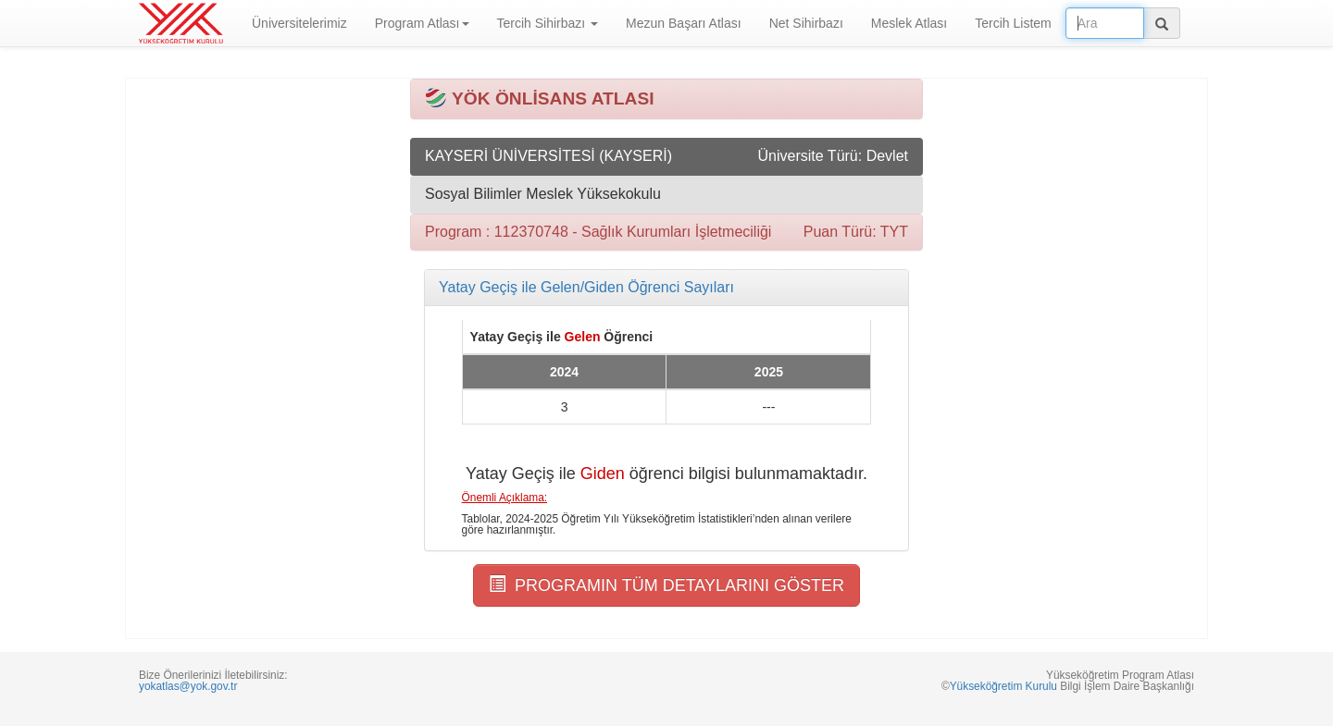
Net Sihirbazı (806, 23)
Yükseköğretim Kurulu (1003, 686)
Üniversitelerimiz (299, 23)
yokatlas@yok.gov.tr (188, 686)
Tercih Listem (1013, 23)
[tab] (666, 287)
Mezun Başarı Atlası (683, 23)
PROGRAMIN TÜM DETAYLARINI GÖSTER (666, 585)
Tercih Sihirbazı (548, 23)
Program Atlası (422, 23)
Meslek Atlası (909, 23)
